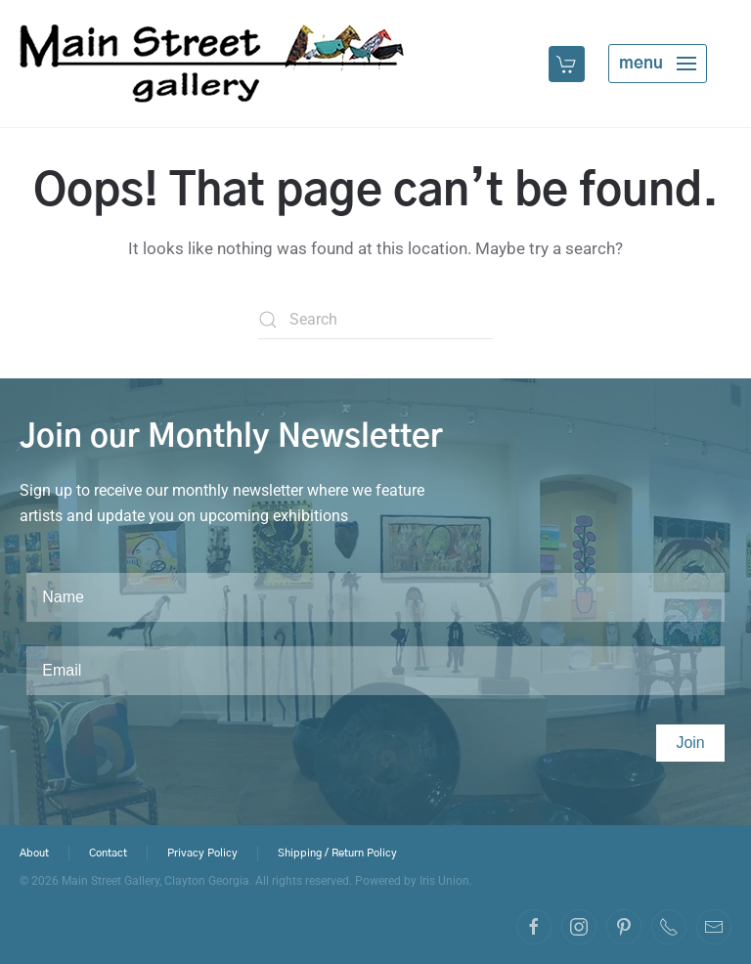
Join (690, 742)
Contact (108, 855)
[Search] (375, 319)
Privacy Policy (202, 855)
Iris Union (444, 881)
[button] (569, 63)
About (34, 855)
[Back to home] (212, 63)
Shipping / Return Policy (337, 855)
